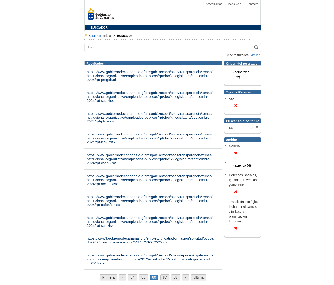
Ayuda (255, 55)
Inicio (107, 36)
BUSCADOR (99, 27)
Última (198, 277)
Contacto (252, 4)
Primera (108, 277)
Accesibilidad (214, 4)
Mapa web (235, 4)
